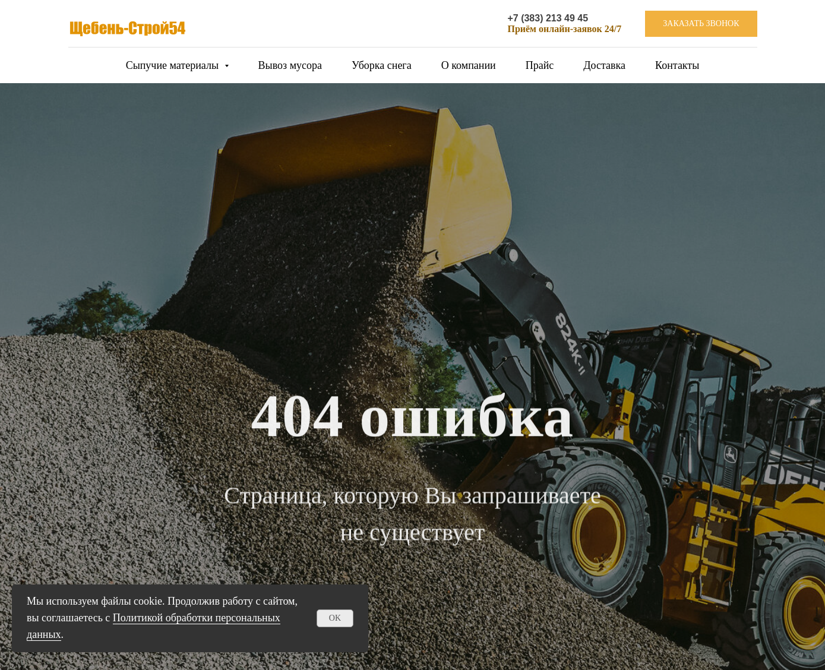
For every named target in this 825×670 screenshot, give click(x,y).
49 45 (576, 18)
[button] (701, 24)
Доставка (604, 65)
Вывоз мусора (290, 65)
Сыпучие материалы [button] (174, 65)
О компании (468, 65)
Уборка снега (382, 65)
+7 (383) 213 (535, 18)
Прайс (540, 65)
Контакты (677, 65)
